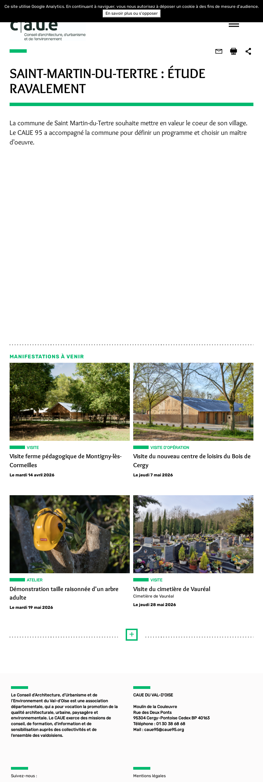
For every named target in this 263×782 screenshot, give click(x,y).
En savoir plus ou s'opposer (131, 13)
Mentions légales (149, 776)
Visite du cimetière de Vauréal (171, 588)
